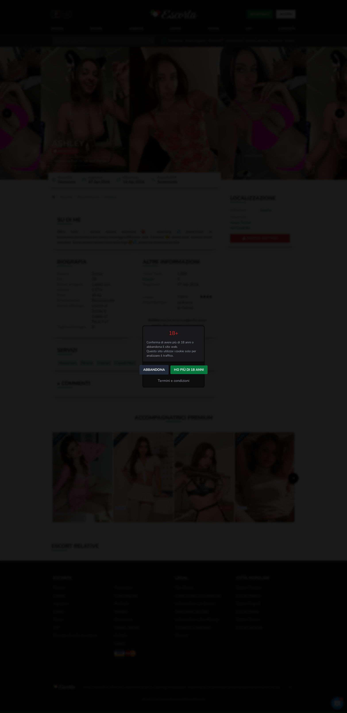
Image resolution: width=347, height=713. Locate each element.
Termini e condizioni (173, 380)
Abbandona (154, 369)
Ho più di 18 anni (189, 369)
